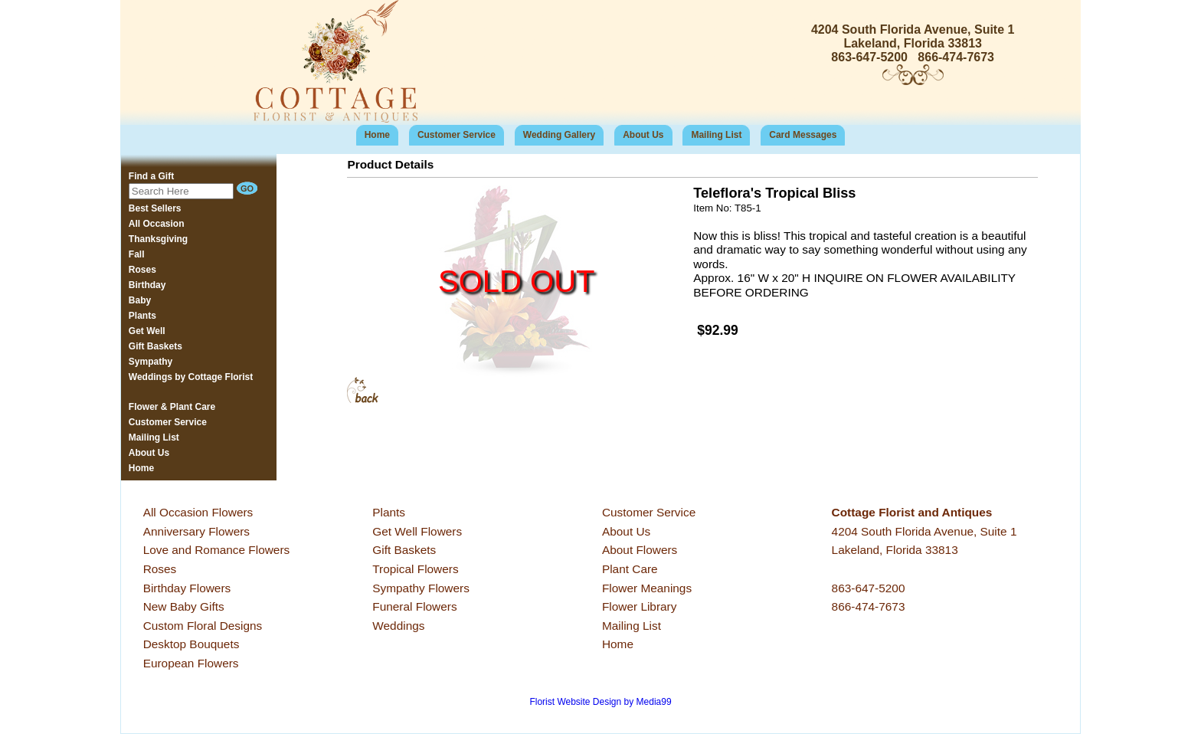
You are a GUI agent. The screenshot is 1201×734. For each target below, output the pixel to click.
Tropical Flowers (415, 568)
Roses (160, 568)
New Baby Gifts (183, 606)
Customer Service (456, 134)
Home (377, 134)
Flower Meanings (647, 588)
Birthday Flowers (187, 588)
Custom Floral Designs (203, 625)
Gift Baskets (404, 549)
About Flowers (639, 549)
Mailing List (716, 134)
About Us (643, 134)
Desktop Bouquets (191, 643)
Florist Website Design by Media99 (600, 701)
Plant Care (630, 568)
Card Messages (802, 134)
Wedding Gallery (559, 134)
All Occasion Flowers (198, 512)
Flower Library (639, 606)
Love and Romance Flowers (216, 549)
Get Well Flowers (417, 531)
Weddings (398, 625)
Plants (388, 512)
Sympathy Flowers (421, 588)
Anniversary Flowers (196, 531)
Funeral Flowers (414, 606)
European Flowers (191, 663)
